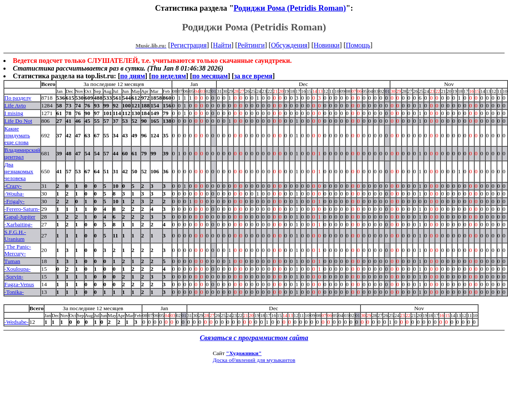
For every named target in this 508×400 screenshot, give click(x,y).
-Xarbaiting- (18, 224)
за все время (253, 76)
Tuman (12, 261)
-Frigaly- (14, 201)
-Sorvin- (13, 276)
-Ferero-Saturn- (22, 209)
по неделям (168, 76)
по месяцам (209, 76)
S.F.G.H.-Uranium (15, 235)
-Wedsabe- (16, 322)
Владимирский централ (22, 153)
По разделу (17, 98)
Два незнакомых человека (18, 171)
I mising (13, 113)
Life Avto (15, 105)
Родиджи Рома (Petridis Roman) (289, 7)
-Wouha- (14, 193)
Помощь (358, 45)
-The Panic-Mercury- (17, 250)
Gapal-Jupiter (19, 216)
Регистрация (189, 45)
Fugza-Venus (19, 284)
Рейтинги (251, 45)
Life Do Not (18, 121)
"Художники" (244, 353)
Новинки (326, 45)
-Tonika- (14, 292)
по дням (132, 76)
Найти (222, 45)
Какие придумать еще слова (17, 135)
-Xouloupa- (17, 269)
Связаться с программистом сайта (254, 337)
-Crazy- (13, 186)
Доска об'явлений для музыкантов (254, 360)
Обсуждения (289, 45)
